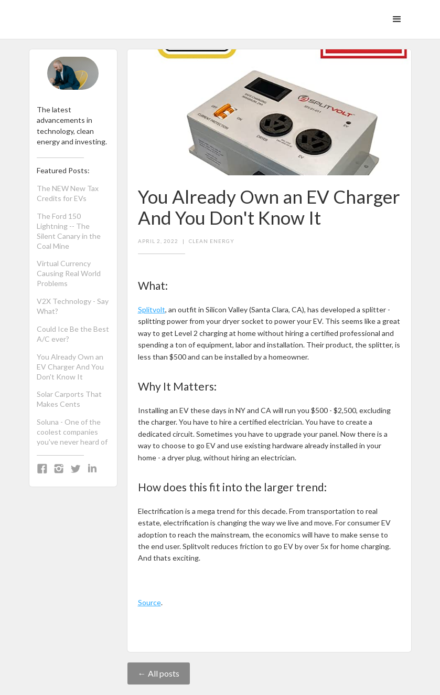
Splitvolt (151, 309)
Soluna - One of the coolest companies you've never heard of (72, 431)
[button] (397, 19)
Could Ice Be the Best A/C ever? (73, 333)
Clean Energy (211, 241)
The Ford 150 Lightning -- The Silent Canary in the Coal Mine (69, 231)
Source (149, 602)
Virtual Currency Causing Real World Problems (69, 273)
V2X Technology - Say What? (73, 306)
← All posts (158, 673)
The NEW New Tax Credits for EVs (68, 193)
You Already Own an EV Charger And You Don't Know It (70, 366)
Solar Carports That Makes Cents (69, 398)
